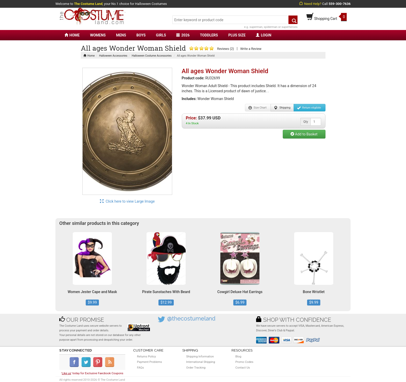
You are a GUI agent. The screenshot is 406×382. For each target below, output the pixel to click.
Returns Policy (146, 356)
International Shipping (200, 362)
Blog (238, 356)
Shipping (282, 108)
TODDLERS (209, 35)
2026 (183, 35)
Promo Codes (244, 362)
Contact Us (242, 367)
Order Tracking (195, 367)
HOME (72, 35)
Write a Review (251, 49)
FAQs (140, 367)
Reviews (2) (225, 49)
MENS (121, 35)
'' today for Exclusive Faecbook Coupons (92, 373)
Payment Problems (149, 362)
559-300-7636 (340, 4)
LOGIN (263, 35)
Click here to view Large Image (127, 201)
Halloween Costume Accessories (152, 55)
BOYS (141, 35)
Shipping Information (200, 356)
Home (89, 55)
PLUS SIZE (237, 35)
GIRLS (161, 35)
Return (309, 108)
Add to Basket (304, 134)
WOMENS (98, 35)
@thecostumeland (191, 318)
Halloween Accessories (113, 55)
